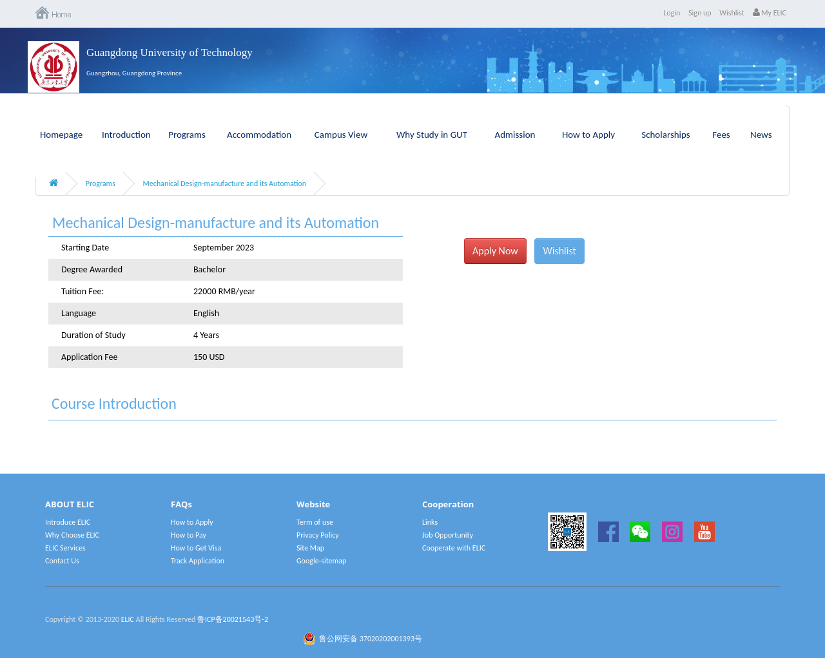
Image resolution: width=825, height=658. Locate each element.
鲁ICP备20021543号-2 (232, 619)
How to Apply (588, 134)
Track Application (197, 560)
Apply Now (495, 251)
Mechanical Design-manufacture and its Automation (225, 183)
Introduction (126, 134)
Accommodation (259, 134)
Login (671, 12)
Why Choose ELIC (72, 535)
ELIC (127, 619)
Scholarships (665, 134)
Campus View (341, 134)
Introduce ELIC (67, 522)
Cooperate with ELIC (453, 547)
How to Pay (188, 535)
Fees (721, 134)
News (761, 134)
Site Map (310, 547)
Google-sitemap (321, 560)
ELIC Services (65, 547)
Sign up (700, 12)
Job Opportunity (447, 535)
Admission (515, 134)
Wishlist (731, 12)
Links (430, 522)
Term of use (314, 522)
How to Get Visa (196, 547)
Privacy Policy (317, 535)
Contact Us (62, 560)
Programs (187, 134)
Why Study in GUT (431, 134)
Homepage (61, 134)
